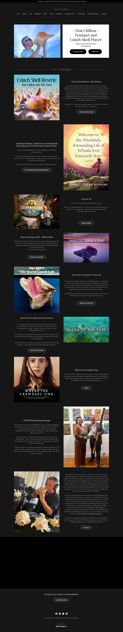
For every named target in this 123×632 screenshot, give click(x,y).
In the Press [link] (81, 14)
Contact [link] (104, 14)
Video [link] (45, 14)
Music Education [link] (93, 14)
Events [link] (25, 14)
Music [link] (51, 14)
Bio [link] (31, 14)
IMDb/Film (95, 51)
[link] (61, 10)
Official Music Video (86, 112)
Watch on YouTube (36, 257)
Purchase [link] (59, 14)
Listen (86, 388)
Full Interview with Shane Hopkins (37, 170)
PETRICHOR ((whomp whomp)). (27, 429)
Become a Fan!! (61, 600)
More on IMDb (86, 223)
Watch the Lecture (86, 303)
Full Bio (86, 527)
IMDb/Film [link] (38, 14)
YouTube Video (78, 51)
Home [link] (18, 14)
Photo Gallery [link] (69, 14)
